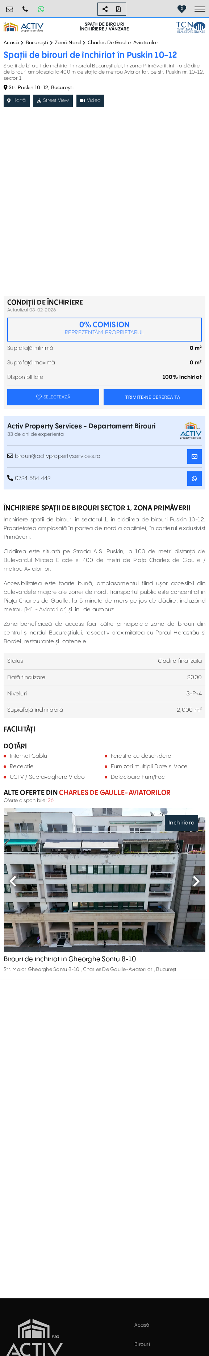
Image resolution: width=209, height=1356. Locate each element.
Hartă (16, 100)
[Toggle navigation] (200, 9)
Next (196, 881)
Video (90, 100)
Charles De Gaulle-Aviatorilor (123, 42)
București (37, 42)
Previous (12, 881)
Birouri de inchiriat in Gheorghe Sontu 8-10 (70, 959)
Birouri (142, 1344)
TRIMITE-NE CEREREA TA (152, 397)
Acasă (11, 42)
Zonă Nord (68, 42)
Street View (53, 100)
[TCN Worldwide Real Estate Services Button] (190, 27)
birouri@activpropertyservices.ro (10, 6)
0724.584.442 (25, 6)
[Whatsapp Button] (41, 9)
